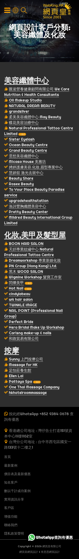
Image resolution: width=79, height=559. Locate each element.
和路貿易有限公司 (24, 338)
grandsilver (19, 111)
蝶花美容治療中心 (24, 122)
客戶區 (9, 508)
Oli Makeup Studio (25, 100)
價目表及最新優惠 (17, 474)
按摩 (11, 350)
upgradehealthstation (28, 201)
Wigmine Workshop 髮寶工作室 (35, 277)
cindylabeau (19, 294)
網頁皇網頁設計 (28, 551)
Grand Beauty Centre (28, 150)
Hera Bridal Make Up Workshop (36, 327)
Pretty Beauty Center (28, 212)
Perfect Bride (21, 322)
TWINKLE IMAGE (23, 305)
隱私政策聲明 (14, 533)
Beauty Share (21, 178)
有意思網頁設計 (50, 551)
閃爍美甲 (16, 283)
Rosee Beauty (21, 184)
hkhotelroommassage (28, 393)
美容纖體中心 (26, 80)
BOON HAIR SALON (26, 244)
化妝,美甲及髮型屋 (35, 235)
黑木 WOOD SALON (26, 271)
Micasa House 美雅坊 (27, 162)
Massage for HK (23, 365)
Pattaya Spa (20, 381)
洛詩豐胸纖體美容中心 (27, 206)
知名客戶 (10, 482)
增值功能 (10, 516)
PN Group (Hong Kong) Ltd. (33, 266)
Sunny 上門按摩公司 (26, 359)
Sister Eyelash (22, 139)
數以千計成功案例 (17, 491)
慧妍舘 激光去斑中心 (26, 173)
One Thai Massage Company (34, 387)
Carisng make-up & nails (30, 333)
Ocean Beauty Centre (28, 145)
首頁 (7, 457)
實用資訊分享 (14, 499)
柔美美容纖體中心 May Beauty (35, 117)
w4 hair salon (21, 299)
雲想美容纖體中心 (24, 156)
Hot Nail (16, 288)
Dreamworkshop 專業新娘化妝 (35, 260)
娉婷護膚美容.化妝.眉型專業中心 (36, 167)
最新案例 (10, 465)
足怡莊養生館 (20, 370)
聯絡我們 (10, 525)
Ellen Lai (16, 376)
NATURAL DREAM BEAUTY (32, 106)
